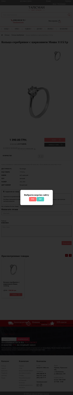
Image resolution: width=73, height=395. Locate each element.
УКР (40, 199)
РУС (32, 199)
